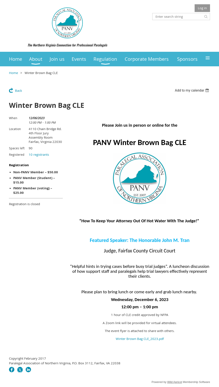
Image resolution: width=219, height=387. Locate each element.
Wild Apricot (174, 382)
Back (18, 90)
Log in (202, 8)
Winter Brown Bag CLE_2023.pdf (140, 339)
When (13, 118)
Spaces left (17, 148)
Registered (16, 155)
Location (15, 129)
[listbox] (192, 90)
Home (13, 73)
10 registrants (39, 154)
